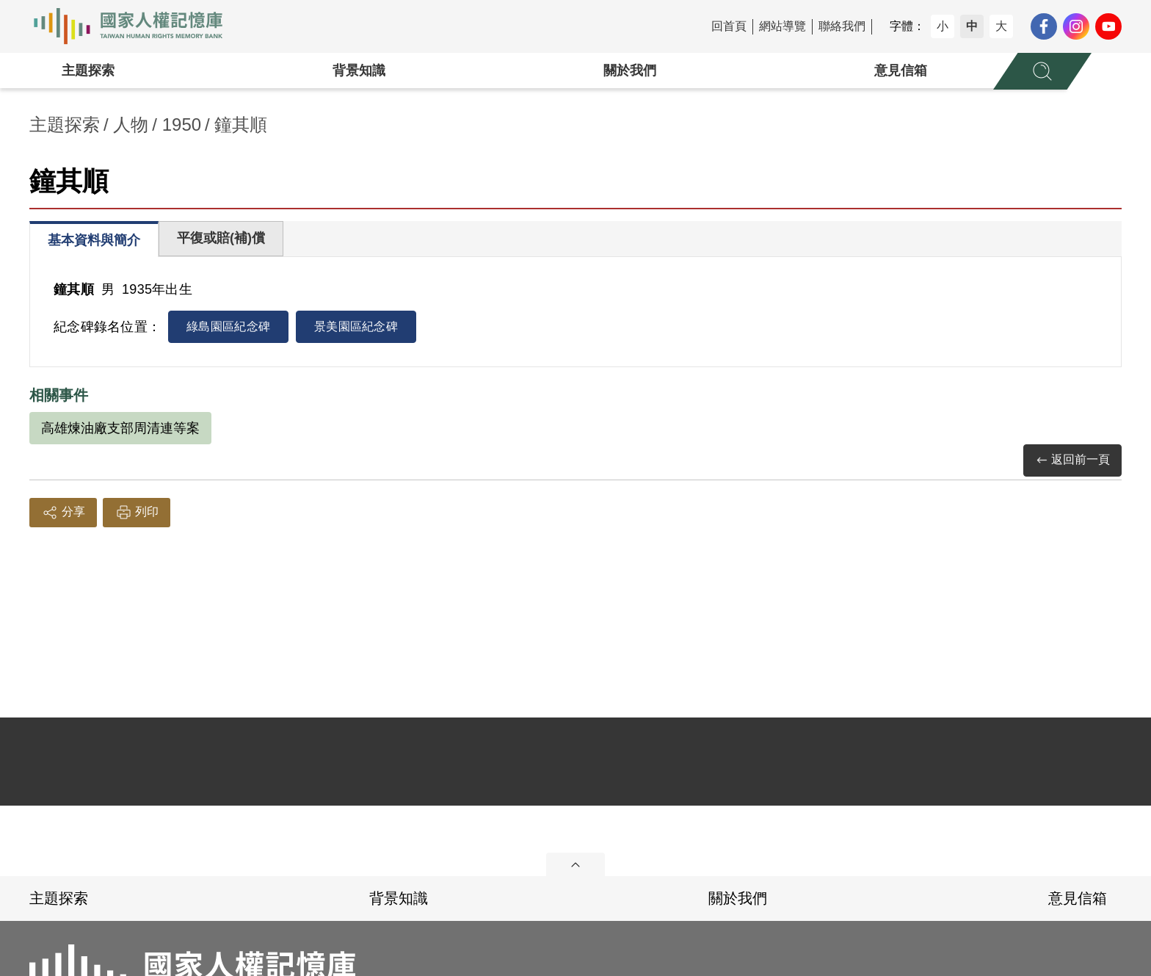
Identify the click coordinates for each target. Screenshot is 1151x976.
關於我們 (629, 70)
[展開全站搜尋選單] (1042, 71)
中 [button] (972, 26)
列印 (137, 512)
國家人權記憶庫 (136, 26)
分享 (63, 512)
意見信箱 (900, 70)
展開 (575, 864)
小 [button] (942, 26)
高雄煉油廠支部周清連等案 (120, 428)
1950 (181, 124)
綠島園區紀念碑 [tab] (228, 326)
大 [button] (1001, 26)
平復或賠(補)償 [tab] (221, 238)
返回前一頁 (1072, 460)
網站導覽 (782, 26)
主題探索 (88, 70)
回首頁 (729, 26)
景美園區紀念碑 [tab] (356, 326)
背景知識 (359, 70)
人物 (130, 124)
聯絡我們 (841, 26)
